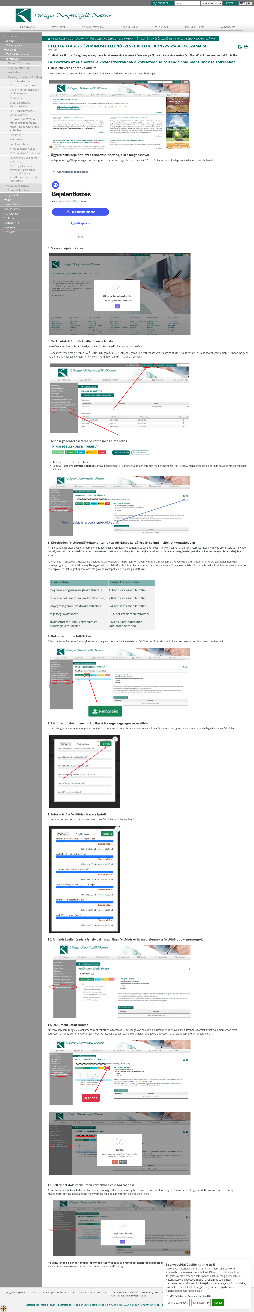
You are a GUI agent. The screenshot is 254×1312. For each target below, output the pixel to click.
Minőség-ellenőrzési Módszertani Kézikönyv (23, 83)
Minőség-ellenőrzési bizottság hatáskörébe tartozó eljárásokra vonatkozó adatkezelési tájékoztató (23, 173)
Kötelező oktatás (19, 144)
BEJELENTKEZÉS (160, 3)
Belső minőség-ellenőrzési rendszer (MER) (24, 91)
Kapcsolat (227, 27)
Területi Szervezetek (17, 54)
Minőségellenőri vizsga (22, 148)
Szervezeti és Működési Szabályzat (23, 159)
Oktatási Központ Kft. (35, 1304)
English (247, 3)
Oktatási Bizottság (18, 185)
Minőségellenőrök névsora (25, 153)
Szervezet (58, 27)
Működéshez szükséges (183, 1296)
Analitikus (208, 1296)
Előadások (15, 135)
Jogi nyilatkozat (114, 1304)
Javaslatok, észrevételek (92, 1304)
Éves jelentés (17, 139)
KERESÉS (230, 3)
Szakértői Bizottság (19, 190)
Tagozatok (12, 195)
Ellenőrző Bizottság (19, 63)
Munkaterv (16, 98)
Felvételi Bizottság (18, 72)
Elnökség (11, 49)
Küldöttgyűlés (14, 45)
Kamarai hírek (194, 27)
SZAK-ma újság (131, 1304)
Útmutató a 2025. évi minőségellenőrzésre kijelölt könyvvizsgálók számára (24, 124)
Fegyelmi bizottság (18, 67)
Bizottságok (13, 59)
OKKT (9, 199)
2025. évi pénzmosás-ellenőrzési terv (22, 112)
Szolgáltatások (93, 27)
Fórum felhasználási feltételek (63, 1304)
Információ (27, 27)
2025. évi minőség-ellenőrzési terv (20, 104)
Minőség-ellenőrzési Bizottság (25, 77)
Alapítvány (12, 204)
